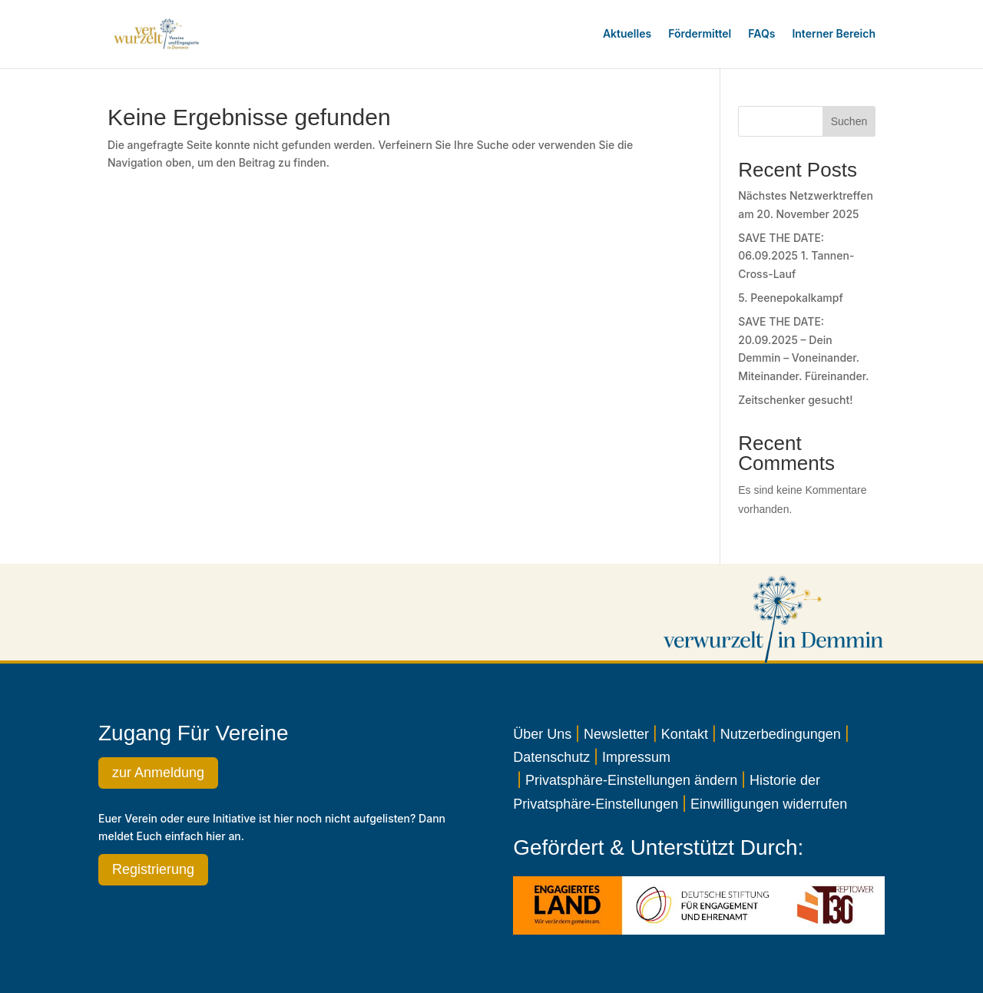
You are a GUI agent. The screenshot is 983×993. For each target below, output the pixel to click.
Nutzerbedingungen (780, 734)
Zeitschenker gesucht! (795, 399)
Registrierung (153, 869)
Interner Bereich (833, 33)
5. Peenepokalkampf (790, 297)
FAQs (761, 33)
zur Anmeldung (158, 772)
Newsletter (616, 734)
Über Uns (542, 734)
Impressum (636, 757)
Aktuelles (627, 33)
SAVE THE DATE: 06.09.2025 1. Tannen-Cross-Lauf (796, 256)
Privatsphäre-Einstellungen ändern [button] (631, 780)
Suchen (849, 121)
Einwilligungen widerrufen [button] (768, 804)
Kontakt (684, 734)
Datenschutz (551, 757)
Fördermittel (699, 33)
